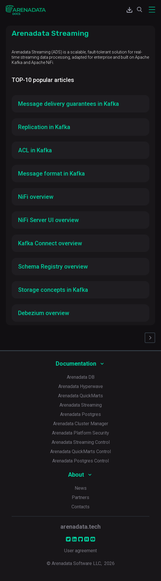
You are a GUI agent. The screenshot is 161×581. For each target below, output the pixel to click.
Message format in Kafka (51, 173)
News (81, 488)
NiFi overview (35, 196)
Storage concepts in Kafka (53, 289)
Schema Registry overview (53, 266)
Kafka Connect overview (50, 243)
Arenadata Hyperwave (80, 386)
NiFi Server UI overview (48, 220)
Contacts (80, 507)
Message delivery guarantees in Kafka (68, 103)
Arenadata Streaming (81, 405)
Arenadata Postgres (80, 414)
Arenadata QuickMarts (80, 395)
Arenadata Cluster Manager (80, 423)
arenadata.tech (80, 526)
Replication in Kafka (44, 127)
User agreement (80, 550)
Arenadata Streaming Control (81, 442)
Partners (80, 497)
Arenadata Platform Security (80, 433)
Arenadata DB (80, 377)
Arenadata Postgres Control (80, 461)
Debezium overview (43, 313)
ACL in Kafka (35, 150)
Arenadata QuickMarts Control (80, 451)
